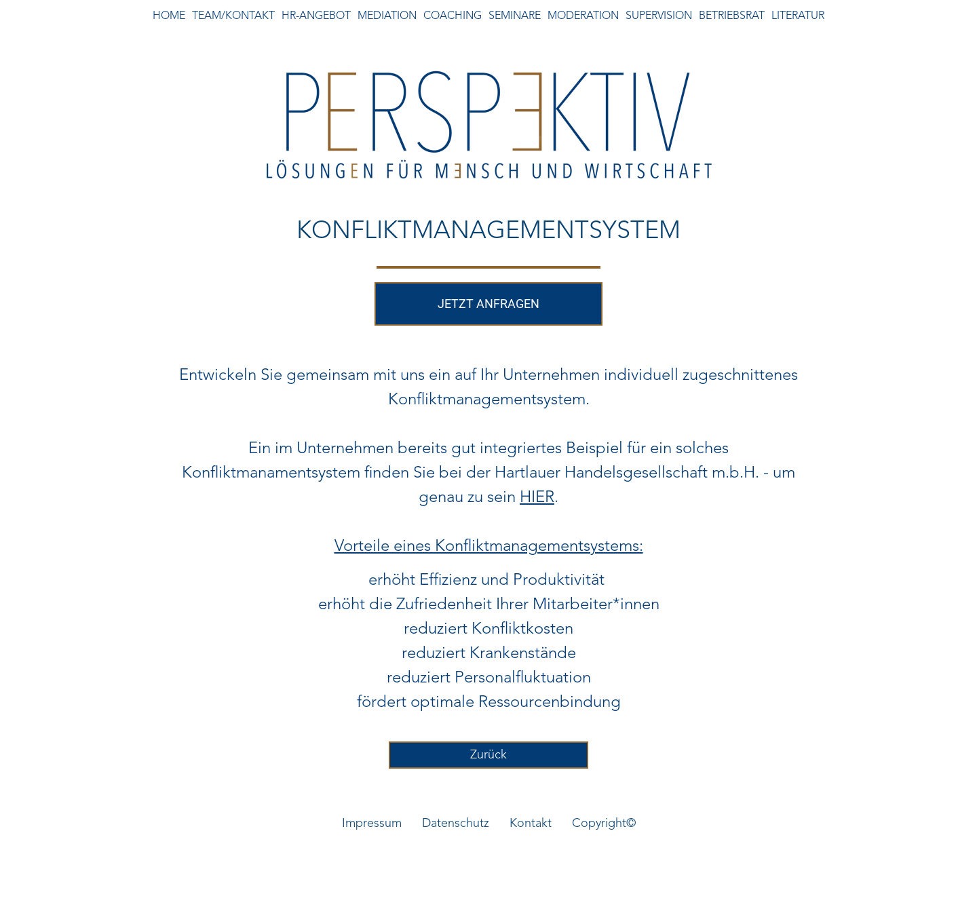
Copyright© (604, 823)
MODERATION (583, 16)
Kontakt (531, 823)
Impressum (372, 823)
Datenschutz (455, 823)
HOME (169, 16)
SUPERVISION (659, 16)
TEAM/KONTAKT (233, 16)
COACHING (452, 16)
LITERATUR (797, 16)
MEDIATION (387, 16)
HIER (537, 498)
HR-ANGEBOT (316, 16)
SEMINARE (514, 16)
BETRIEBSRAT (732, 16)
